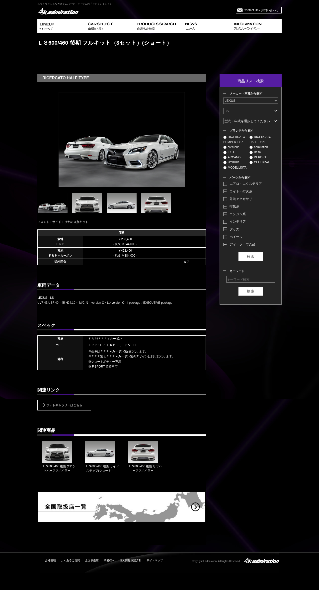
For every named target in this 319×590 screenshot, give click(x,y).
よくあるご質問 (70, 560)
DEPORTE (258, 157)
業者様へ (109, 560)
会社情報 (50, 560)
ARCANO (231, 157)
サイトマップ (155, 560)
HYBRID (231, 162)
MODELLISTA (234, 167)
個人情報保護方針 (131, 560)
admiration (258, 147)
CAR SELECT (110, 26)
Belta (255, 152)
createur (231, 147)
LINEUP (61, 26)
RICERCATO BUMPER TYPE (234, 139)
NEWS (207, 26)
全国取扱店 (92, 560)
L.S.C (229, 152)
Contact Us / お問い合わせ (261, 10)
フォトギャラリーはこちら (64, 405)
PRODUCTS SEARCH (159, 26)
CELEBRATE (260, 162)
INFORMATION (257, 26)
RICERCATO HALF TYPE (260, 139)
